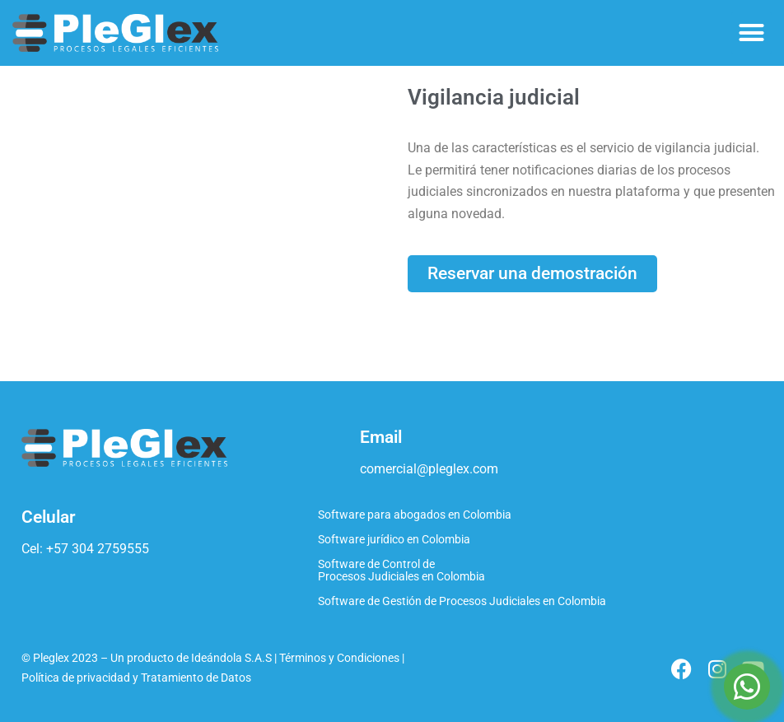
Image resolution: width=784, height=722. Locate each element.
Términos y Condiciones (339, 658)
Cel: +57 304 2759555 (85, 549)
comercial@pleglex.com (429, 469)
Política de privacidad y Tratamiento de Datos (136, 678)
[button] (751, 33)
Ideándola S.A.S (231, 658)
